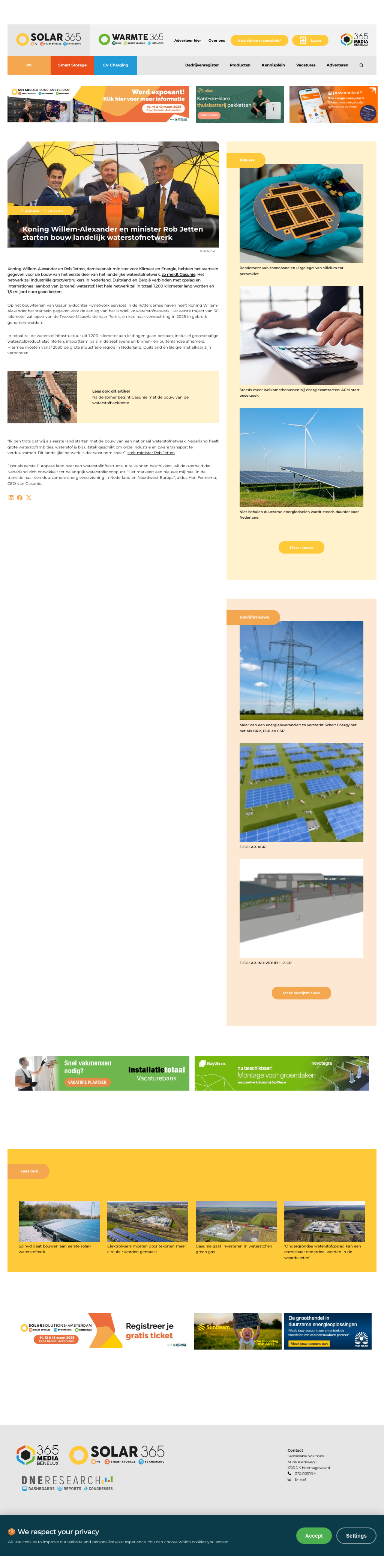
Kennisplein (273, 65)
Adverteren (337, 65)
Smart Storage (72, 65)
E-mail (300, 1479)
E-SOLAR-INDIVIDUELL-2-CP (266, 963)
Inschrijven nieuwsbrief (259, 40)
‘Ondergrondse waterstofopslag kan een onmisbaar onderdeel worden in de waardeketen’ (322, 1252)
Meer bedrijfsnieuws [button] (301, 993)
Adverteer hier (187, 40)
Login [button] (316, 40)
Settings (356, 1536)
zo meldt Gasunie (178, 274)
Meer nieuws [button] (301, 547)
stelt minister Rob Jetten (151, 452)
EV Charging (115, 65)
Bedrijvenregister (202, 65)
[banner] (98, 104)
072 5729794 (305, 1473)
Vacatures (305, 65)
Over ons (216, 40)
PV (29, 65)
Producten (240, 65)
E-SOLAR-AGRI (253, 847)
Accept (314, 1536)
